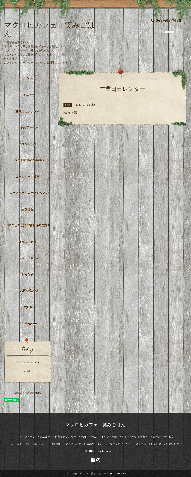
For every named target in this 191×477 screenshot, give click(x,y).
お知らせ (27, 274)
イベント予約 (27, 144)
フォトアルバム (29, 258)
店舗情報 (27, 209)
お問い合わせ (29, 290)
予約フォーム (29, 127)
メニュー (29, 95)
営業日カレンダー (27, 111)
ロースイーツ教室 (27, 176)
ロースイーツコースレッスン (29, 192)
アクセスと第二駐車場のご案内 (29, 225)
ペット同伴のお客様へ (29, 160)
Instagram (29, 323)
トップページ (27, 79)
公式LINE (27, 307)
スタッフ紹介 (27, 242)
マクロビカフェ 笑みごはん (95, 424)
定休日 (28, 371)
